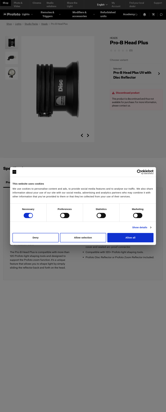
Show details (139, 227)
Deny (36, 237)
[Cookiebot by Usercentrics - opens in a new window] (139, 172)
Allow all (130, 237)
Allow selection (83, 237)
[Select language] (102, 4)
